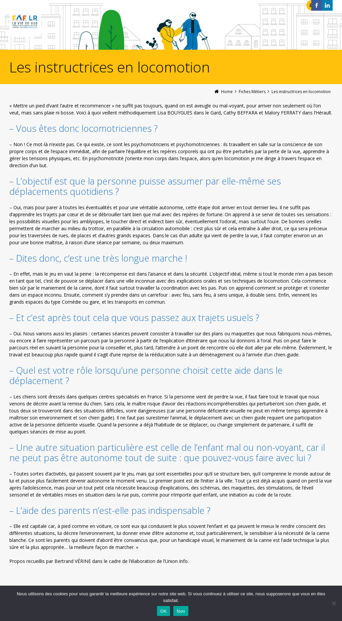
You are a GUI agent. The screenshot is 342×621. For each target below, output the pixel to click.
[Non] (333, 603)
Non (181, 611)
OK (163, 611)
